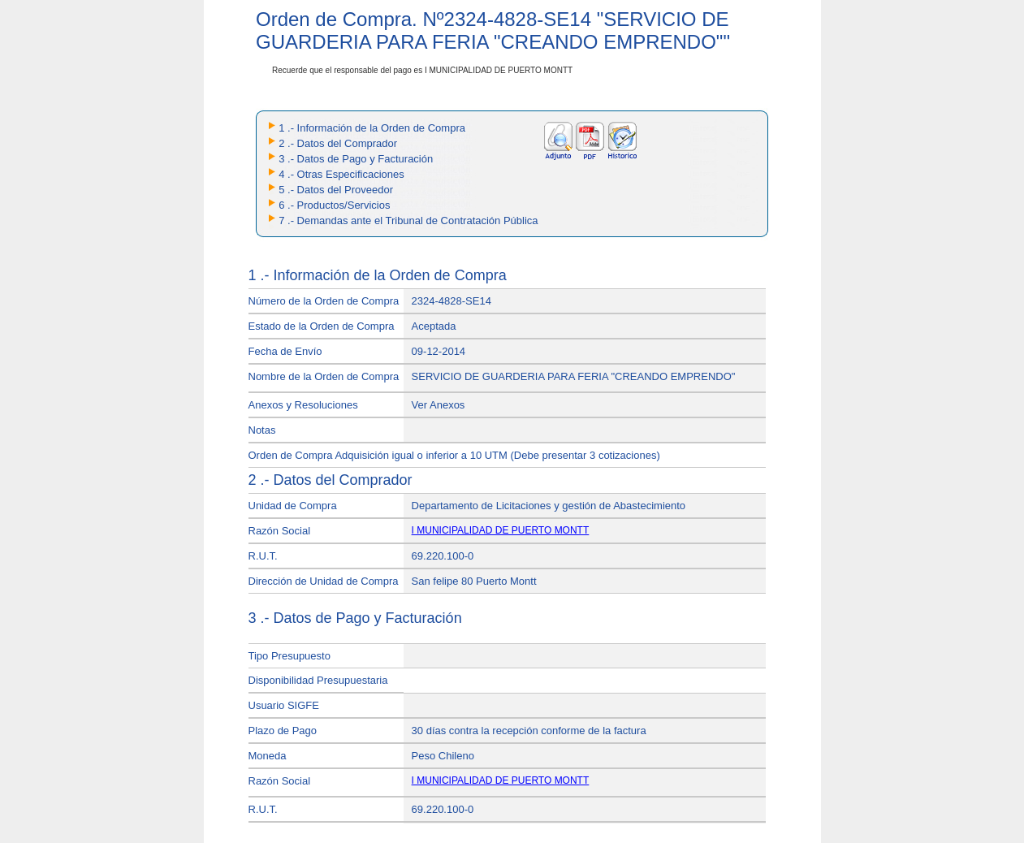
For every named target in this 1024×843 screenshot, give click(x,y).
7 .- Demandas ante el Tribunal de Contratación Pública (408, 220)
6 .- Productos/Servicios (334, 205)
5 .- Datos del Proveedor (336, 190)
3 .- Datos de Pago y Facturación (356, 159)
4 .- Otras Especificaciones (341, 174)
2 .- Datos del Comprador (338, 143)
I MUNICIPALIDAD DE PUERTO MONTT (501, 530)
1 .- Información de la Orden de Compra (372, 128)
